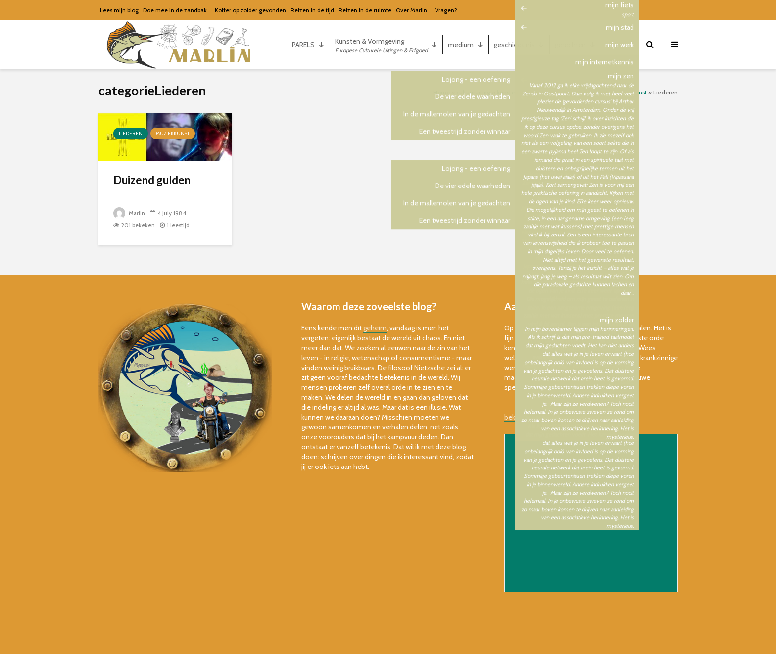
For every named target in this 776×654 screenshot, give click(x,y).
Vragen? (446, 10)
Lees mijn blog (119, 10)
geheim (375, 328)
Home (441, 92)
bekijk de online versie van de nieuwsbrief (567, 417)
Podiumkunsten (585, 92)
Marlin (129, 213)
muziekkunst (630, 92)
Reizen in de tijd (312, 10)
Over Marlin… (413, 10)
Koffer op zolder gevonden (250, 10)
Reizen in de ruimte (365, 10)
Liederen (131, 133)
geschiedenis (519, 44)
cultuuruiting (473, 92)
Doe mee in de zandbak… (176, 10)
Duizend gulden (152, 180)
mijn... (620, 44)
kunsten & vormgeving (527, 92)
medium (466, 44)
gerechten (575, 44)
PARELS (308, 44)
